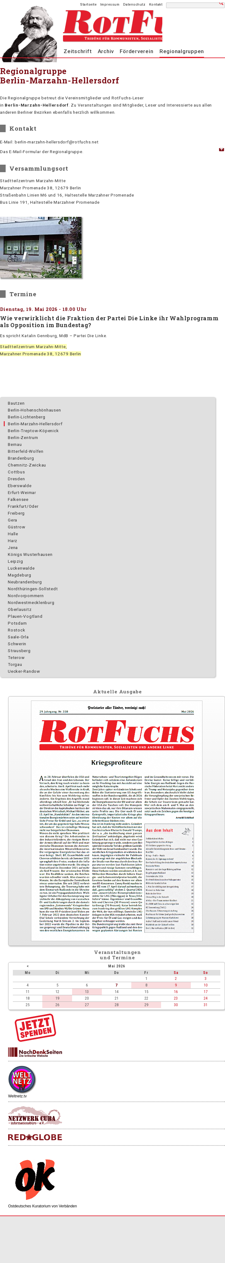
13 (87, 991)
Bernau (15, 444)
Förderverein (136, 51)
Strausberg (19, 650)
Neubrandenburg (25, 581)
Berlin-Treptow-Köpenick (33, 430)
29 (146, 1004)
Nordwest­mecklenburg (31, 602)
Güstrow (16, 526)
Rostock (16, 629)
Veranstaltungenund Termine (117, 955)
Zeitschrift (78, 51)
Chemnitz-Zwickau (27, 464)
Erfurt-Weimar (22, 492)
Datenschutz (134, 4)
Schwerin (17, 643)
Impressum (110, 4)
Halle (13, 533)
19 (57, 998)
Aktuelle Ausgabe (117, 691)
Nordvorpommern (26, 595)
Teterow (16, 657)
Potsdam (17, 623)
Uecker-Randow (24, 671)
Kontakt (156, 4)
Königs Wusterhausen (30, 554)
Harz (12, 540)
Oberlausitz (19, 609)
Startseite (88, 4)
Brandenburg (21, 458)
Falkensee (18, 499)
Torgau (15, 664)
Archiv (106, 51)
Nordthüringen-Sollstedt (33, 588)
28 (116, 1004)
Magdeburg (19, 574)
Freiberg (16, 513)
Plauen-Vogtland (25, 616)
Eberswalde (20, 485)
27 (87, 1004)
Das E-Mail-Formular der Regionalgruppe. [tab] (41, 151)
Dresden (16, 478)
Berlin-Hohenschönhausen (34, 409)
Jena (13, 547)
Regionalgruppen (182, 51)
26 (57, 1004)
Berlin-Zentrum (23, 437)
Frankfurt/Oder (23, 506)
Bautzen (16, 403)
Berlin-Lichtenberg (26, 416)
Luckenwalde (21, 568)
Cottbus (16, 471)
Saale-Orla (18, 636)
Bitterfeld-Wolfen (26, 451)
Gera (12, 519)
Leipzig (15, 561)
